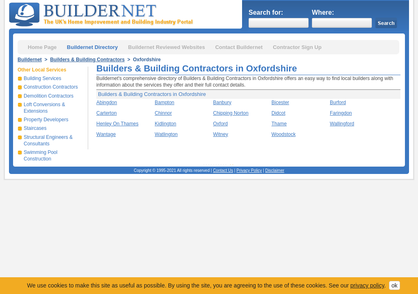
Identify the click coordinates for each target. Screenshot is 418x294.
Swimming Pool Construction (41, 155)
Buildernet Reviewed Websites (166, 47)
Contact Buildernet (238, 47)
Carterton (106, 113)
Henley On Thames (117, 124)
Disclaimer (275, 170)
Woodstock (283, 134)
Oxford (220, 124)
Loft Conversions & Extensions (44, 108)
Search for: (266, 12)
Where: (323, 12)
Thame (279, 124)
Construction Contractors (51, 87)
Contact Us (223, 170)
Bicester (280, 102)
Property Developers (46, 119)
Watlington (166, 134)
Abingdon (106, 102)
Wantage (106, 134)
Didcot (278, 113)
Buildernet (30, 59)
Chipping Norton (231, 113)
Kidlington (165, 124)
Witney (220, 134)
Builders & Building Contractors (87, 59)
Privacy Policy (249, 170)
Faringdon (341, 113)
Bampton (164, 102)
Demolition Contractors (48, 96)
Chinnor (163, 113)
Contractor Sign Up (297, 47)
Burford (338, 102)
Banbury (222, 102)
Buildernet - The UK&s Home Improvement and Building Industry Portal (102, 13)
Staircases (35, 128)
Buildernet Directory (92, 47)
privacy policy (367, 285)
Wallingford (342, 124)
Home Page (42, 47)
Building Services (42, 78)
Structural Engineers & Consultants (48, 140)
